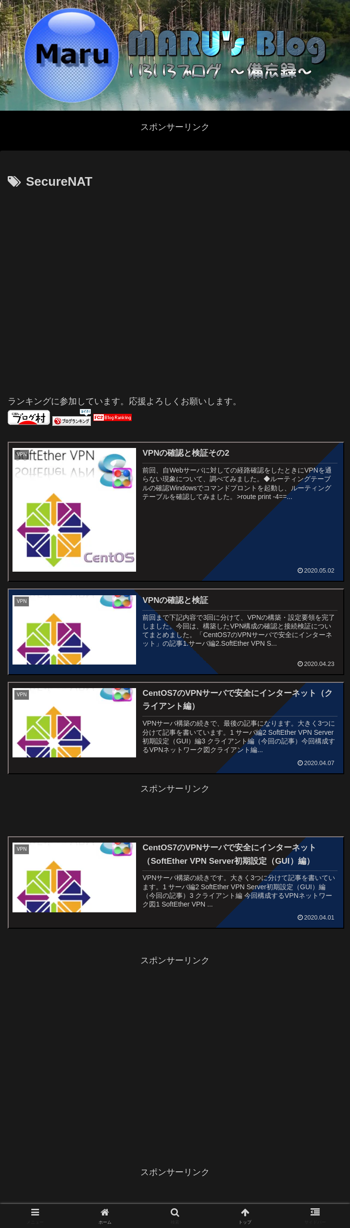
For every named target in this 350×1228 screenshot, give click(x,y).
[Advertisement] (90, 288)
